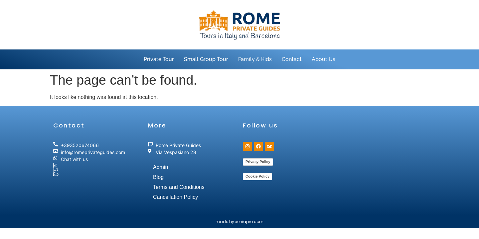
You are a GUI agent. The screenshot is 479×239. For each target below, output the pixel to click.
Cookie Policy (257, 176)
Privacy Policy (257, 162)
